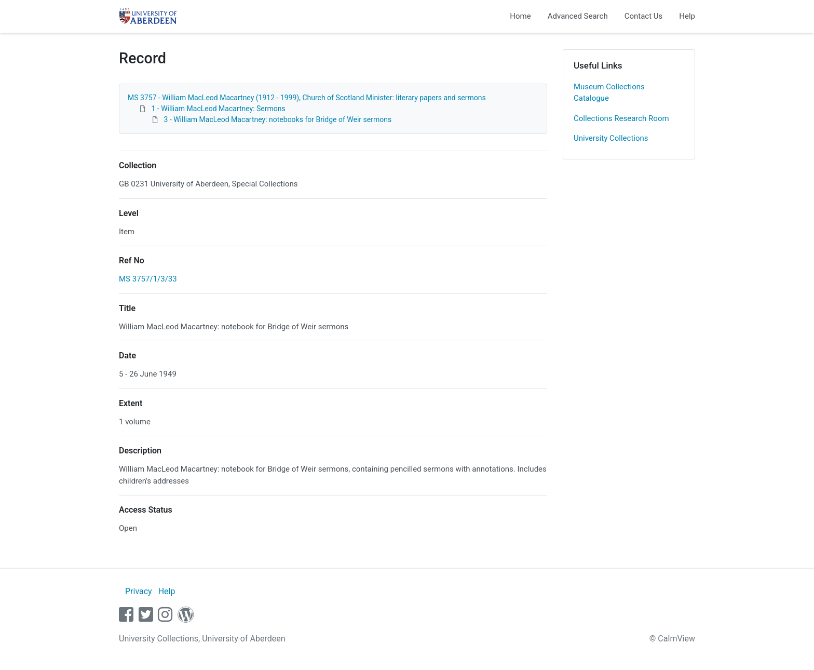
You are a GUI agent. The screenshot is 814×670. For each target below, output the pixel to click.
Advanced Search (578, 16)
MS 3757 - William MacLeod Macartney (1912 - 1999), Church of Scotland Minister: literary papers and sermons (307, 97)
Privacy (138, 591)
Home (520, 16)
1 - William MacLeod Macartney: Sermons (218, 108)
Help (687, 16)
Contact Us (644, 16)
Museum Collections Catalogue (609, 92)
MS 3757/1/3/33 (148, 279)
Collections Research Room (621, 118)
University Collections (611, 138)
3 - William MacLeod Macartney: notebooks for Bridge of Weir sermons (277, 119)
